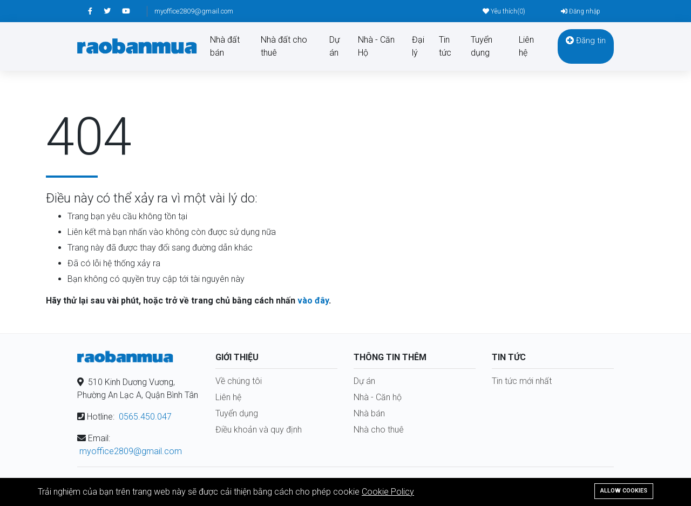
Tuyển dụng (481, 46)
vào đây (313, 300)
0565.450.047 (145, 416)
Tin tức (445, 46)
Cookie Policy (388, 492)
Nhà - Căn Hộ (376, 46)
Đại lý (418, 46)
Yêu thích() (504, 11)
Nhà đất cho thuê (284, 46)
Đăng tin (586, 40)
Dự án (334, 46)
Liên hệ (526, 46)
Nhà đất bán (225, 46)
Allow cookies (623, 490)
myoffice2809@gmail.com (193, 11)
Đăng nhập (580, 11)
